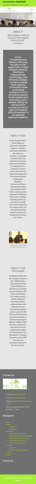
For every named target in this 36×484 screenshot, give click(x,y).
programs (12, 448)
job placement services (17, 434)
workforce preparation (17, 441)
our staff (12, 427)
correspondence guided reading (20, 436)
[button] (14, 2)
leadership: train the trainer (19, 438)
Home (8, 422)
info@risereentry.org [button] (18, 398)
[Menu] (32, 9)
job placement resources (18, 443)
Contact (9, 452)
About (8, 424)
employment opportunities (18, 450)
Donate (8, 455)
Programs (9, 445)
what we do (13, 429)
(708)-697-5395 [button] (20, 394)
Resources (9, 431)
